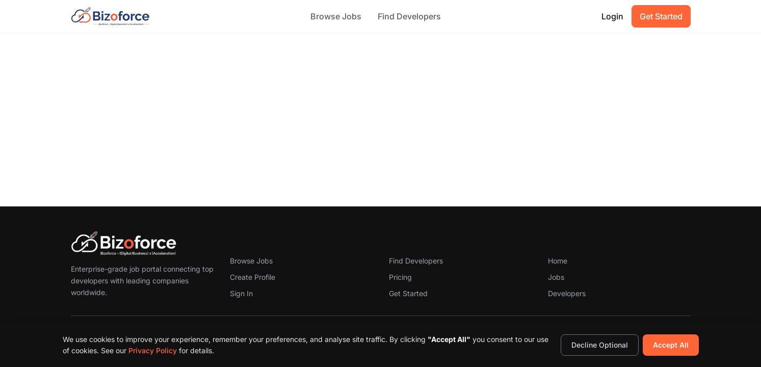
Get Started (661, 16)
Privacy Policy (152, 350)
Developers (567, 293)
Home (557, 260)
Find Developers (409, 16)
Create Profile (252, 277)
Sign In (241, 293)
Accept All (671, 344)
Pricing (400, 277)
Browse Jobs (335, 16)
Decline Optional (599, 344)
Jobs (556, 277)
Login (612, 16)
